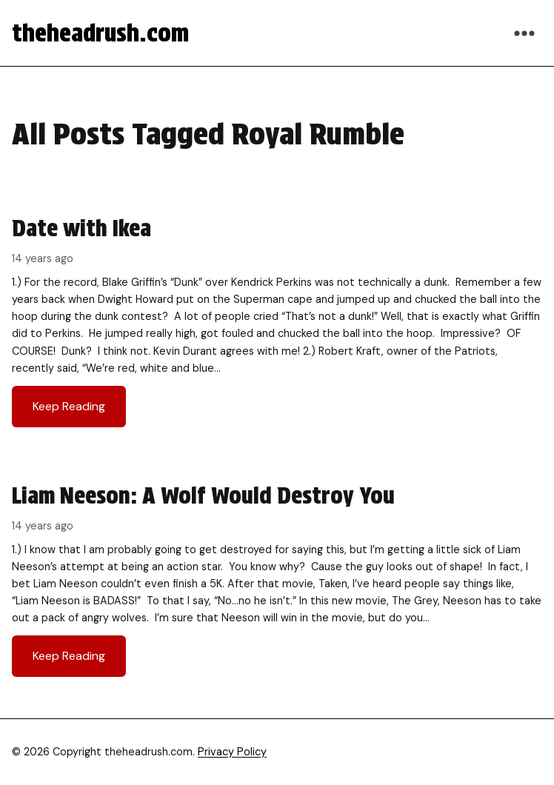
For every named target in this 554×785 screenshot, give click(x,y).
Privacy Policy (232, 751)
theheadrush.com (100, 33)
